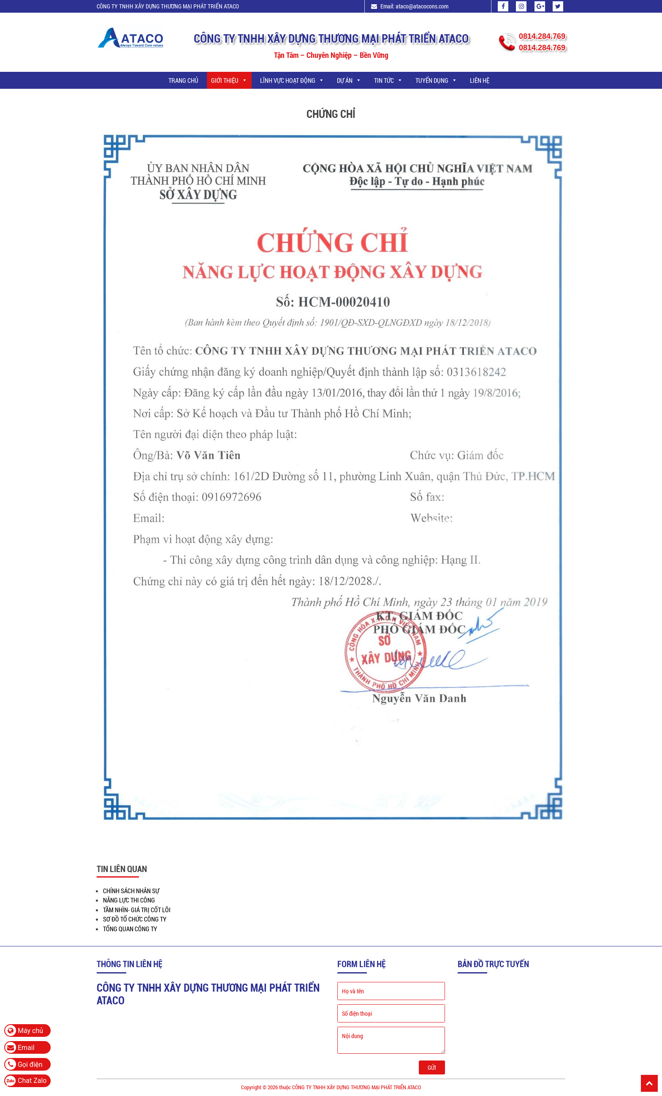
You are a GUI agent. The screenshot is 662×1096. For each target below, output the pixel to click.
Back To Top (649, 1083)
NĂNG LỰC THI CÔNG (129, 900)
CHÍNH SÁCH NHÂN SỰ (131, 890)
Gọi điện (24, 1064)
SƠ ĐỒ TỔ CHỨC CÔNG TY (134, 919)
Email (20, 1047)
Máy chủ (24, 1030)
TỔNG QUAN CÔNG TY (130, 928)
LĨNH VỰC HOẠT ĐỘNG (292, 80)
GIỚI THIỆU (229, 80)
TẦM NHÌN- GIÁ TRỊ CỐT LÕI (137, 909)
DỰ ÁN (349, 80)
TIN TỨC (388, 80)
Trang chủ (183, 80)
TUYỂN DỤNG (436, 80)
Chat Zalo (32, 1081)
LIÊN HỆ (479, 80)
